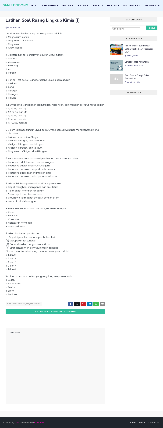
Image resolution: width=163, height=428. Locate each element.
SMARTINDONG (15, 5)
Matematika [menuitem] (49, 5)
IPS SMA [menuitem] (82, 5)
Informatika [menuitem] (130, 5)
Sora (16, 422)
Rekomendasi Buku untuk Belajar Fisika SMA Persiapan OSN (139, 48)
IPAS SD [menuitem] (96, 5)
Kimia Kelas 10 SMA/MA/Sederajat (24, 303)
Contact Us (153, 422)
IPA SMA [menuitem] (66, 5)
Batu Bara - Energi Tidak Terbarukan (137, 77)
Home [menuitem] (34, 5)
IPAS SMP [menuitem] (112, 5)
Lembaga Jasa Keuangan (137, 61)
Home (133, 422)
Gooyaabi (39, 422)
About (142, 422)
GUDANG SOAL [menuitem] (152, 5)
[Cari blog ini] (126, 28)
